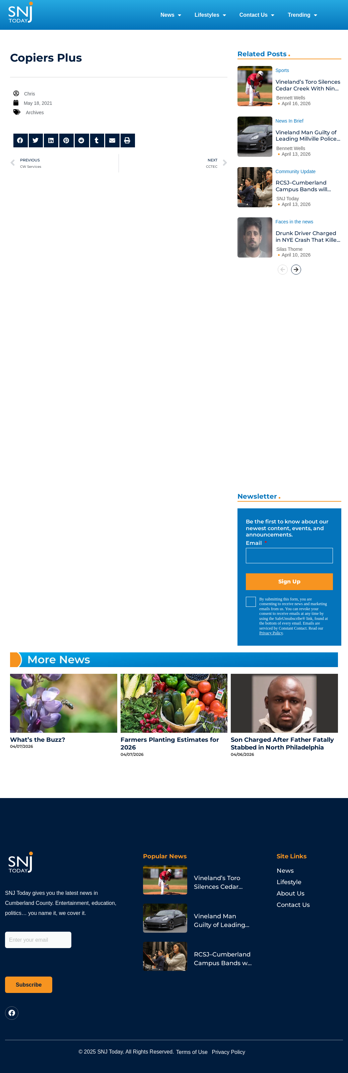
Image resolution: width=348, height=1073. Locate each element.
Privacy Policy (271, 633)
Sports (282, 70)
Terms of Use (198, 1052)
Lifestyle (289, 882)
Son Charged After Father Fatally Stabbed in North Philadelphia (282, 743)
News (170, 15)
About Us (290, 893)
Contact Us (256, 15)
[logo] (20, 15)
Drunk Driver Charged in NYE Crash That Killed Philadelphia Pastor (308, 236)
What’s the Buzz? (37, 739)
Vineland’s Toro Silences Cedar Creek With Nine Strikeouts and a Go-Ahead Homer (308, 85)
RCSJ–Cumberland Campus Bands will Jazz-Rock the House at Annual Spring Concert (307, 186)
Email (254, 543)
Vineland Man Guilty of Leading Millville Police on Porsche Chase (306, 135)
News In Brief (289, 121)
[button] (20, 140)
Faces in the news (295, 221)
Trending (302, 15)
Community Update (296, 171)
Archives (35, 112)
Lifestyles (210, 15)
